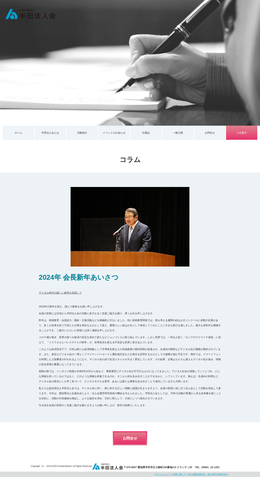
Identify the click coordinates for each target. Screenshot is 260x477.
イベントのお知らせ (114, 132)
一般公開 (178, 132)
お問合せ (210, 132)
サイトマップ (162, 474)
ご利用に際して (178, 474)
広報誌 (146, 132)
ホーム (18, 132)
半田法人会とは (50, 132)
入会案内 (242, 132)
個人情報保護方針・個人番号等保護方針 (207, 474)
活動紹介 (82, 132)
